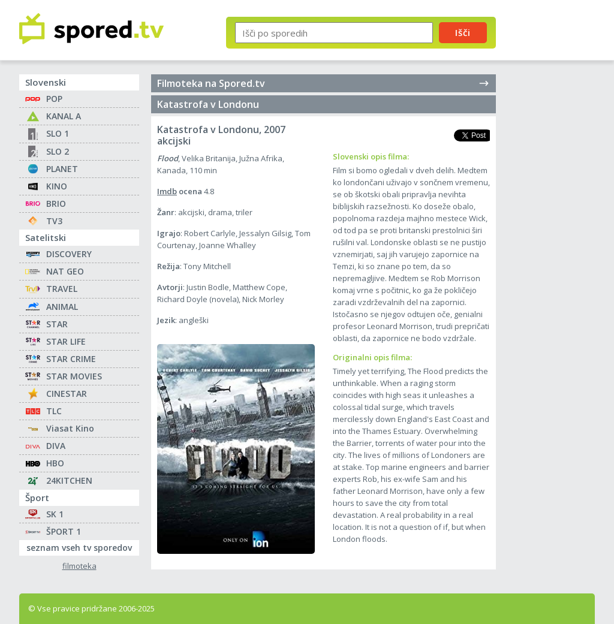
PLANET (62, 168)
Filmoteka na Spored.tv (323, 83)
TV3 (54, 221)
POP (54, 98)
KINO (56, 186)
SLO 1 (57, 133)
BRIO (56, 203)
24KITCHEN (69, 480)
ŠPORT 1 (63, 531)
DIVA (55, 445)
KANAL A (63, 116)
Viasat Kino (70, 428)
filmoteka (79, 566)
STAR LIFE (66, 341)
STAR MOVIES (74, 376)
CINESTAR (66, 393)
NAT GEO (65, 271)
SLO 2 (57, 151)
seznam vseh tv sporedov (82, 546)
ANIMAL (62, 306)
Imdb (167, 191)
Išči (463, 32)
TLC (54, 411)
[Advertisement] (556, 196)
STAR (57, 324)
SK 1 (55, 514)
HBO (55, 463)
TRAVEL (61, 288)
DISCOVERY (69, 254)
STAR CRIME (71, 358)
